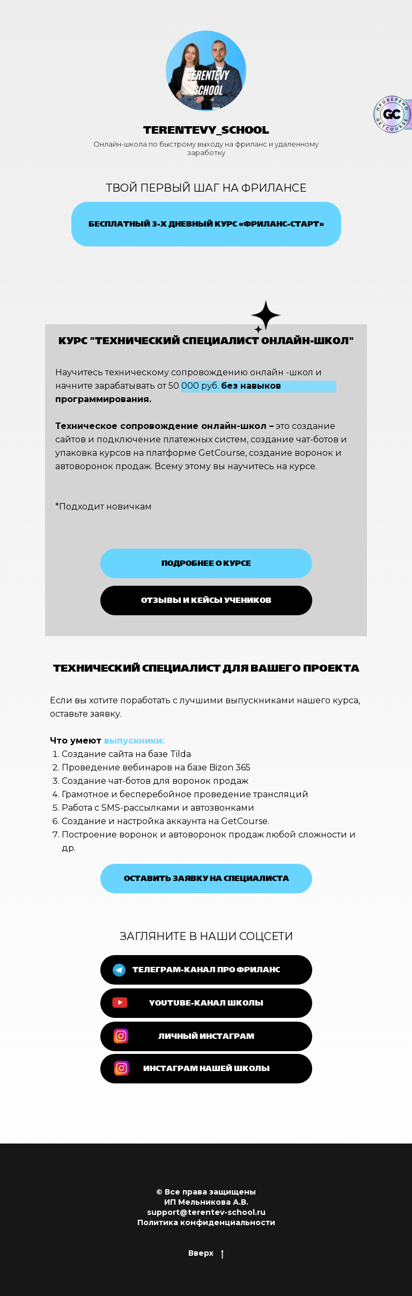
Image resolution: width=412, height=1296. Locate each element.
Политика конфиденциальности (206, 1222)
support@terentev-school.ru (206, 1212)
